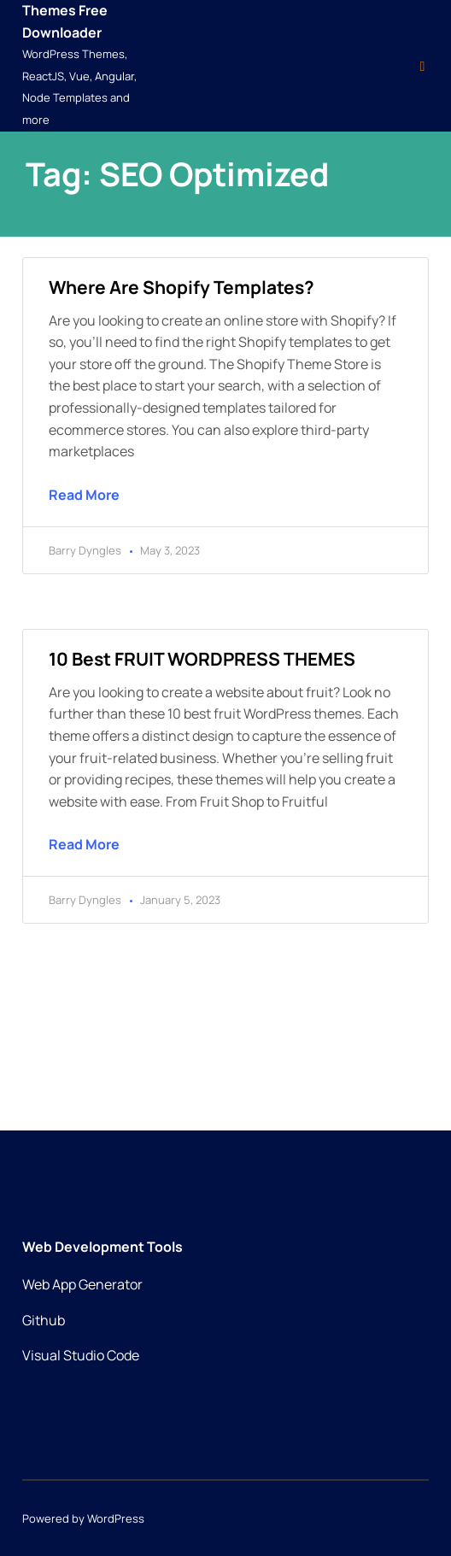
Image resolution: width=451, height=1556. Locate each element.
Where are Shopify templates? (181, 287)
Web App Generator (82, 1284)
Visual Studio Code (80, 1355)
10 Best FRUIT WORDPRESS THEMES (202, 659)
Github (43, 1320)
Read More (84, 494)
